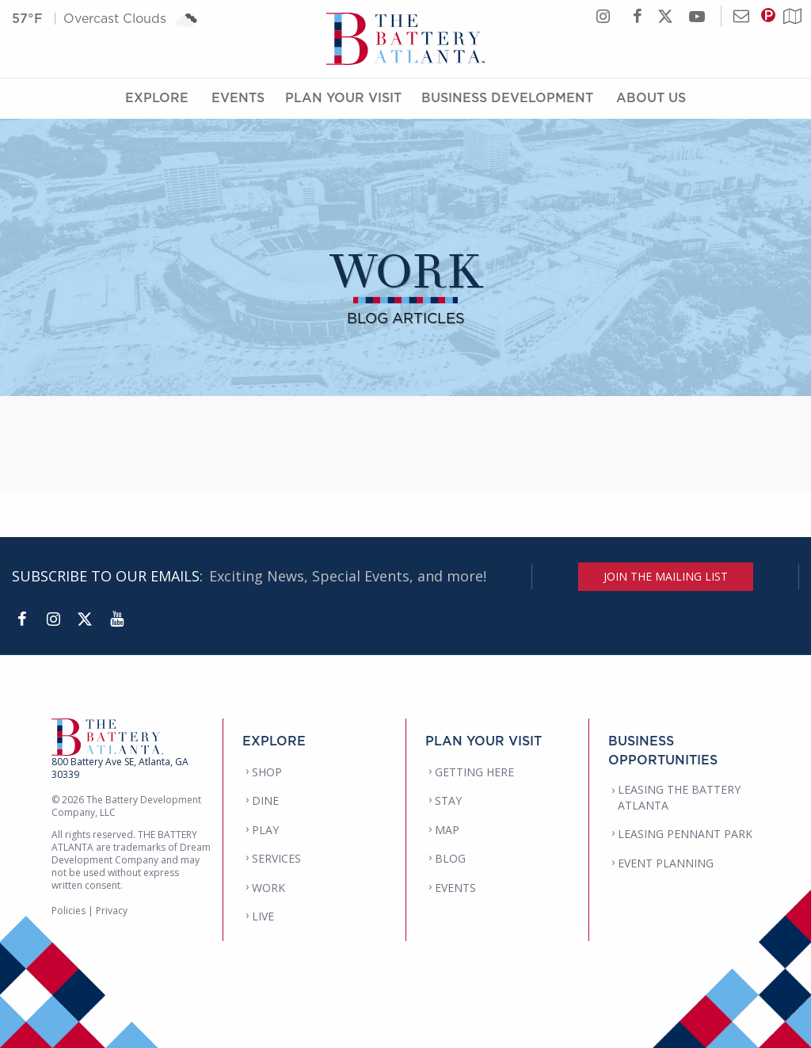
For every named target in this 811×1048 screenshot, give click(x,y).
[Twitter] (84, 619)
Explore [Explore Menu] (156, 97)
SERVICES (276, 858)
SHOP (267, 771)
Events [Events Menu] (238, 97)
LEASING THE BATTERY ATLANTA (679, 797)
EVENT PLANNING (666, 863)
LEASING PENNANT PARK (685, 833)
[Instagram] (53, 619)
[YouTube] (116, 619)
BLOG (450, 858)
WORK (268, 887)
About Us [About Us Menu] (651, 97)
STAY (448, 800)
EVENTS (455, 887)
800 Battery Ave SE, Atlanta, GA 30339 (119, 768)
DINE (265, 800)
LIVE (263, 916)
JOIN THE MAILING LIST (665, 576)
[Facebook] (21, 619)
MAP (447, 829)
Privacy (112, 910)
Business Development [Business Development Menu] (507, 97)
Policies (68, 910)
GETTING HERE (474, 771)
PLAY (265, 829)
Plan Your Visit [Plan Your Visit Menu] (343, 97)
